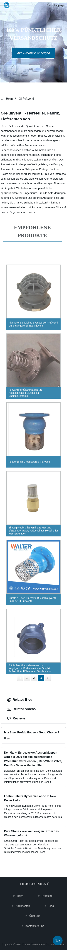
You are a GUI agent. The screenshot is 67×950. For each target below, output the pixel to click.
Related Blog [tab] (19, 700)
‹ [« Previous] (19, 677)
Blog (53, 905)
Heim (9, 98)
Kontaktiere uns (36, 925)
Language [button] (59, 5)
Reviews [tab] (16, 718)
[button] (42, 5)
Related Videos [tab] (21, 709)
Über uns (36, 915)
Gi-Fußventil (26, 98)
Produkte (48, 895)
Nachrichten (24, 905)
